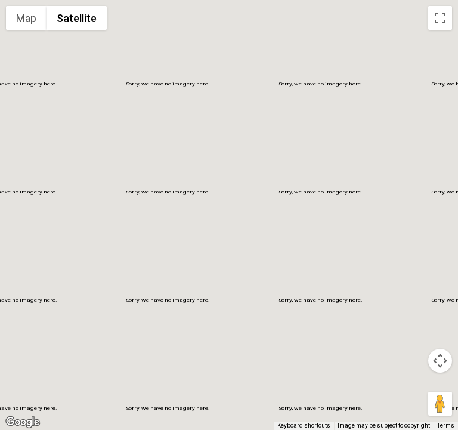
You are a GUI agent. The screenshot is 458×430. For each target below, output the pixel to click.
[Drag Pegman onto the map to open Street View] (440, 404)
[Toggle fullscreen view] (440, 18)
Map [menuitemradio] (26, 18)
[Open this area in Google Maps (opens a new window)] (22, 422)
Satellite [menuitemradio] (77, 18)
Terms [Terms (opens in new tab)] (445, 425)
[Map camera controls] (440, 361)
